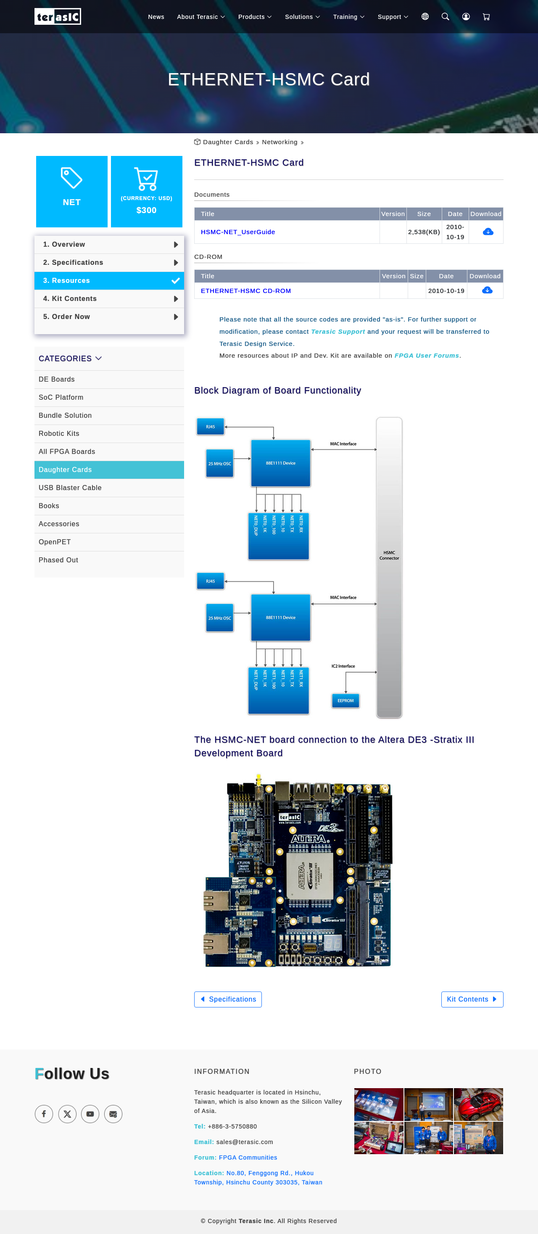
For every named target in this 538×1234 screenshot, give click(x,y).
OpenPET (55, 542)
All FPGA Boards (67, 451)
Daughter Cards (228, 141)
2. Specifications (71, 262)
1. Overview (62, 244)
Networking (280, 141)
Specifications (228, 999)
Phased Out (59, 560)
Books (49, 505)
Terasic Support (338, 331)
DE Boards (57, 379)
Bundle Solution (65, 415)
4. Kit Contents (68, 298)
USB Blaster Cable (70, 487)
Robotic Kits (59, 433)
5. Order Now (64, 316)
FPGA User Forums (427, 355)
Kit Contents (472, 999)
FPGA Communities (248, 1157)
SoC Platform (61, 397)
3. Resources (64, 280)
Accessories (59, 523)
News (157, 16)
